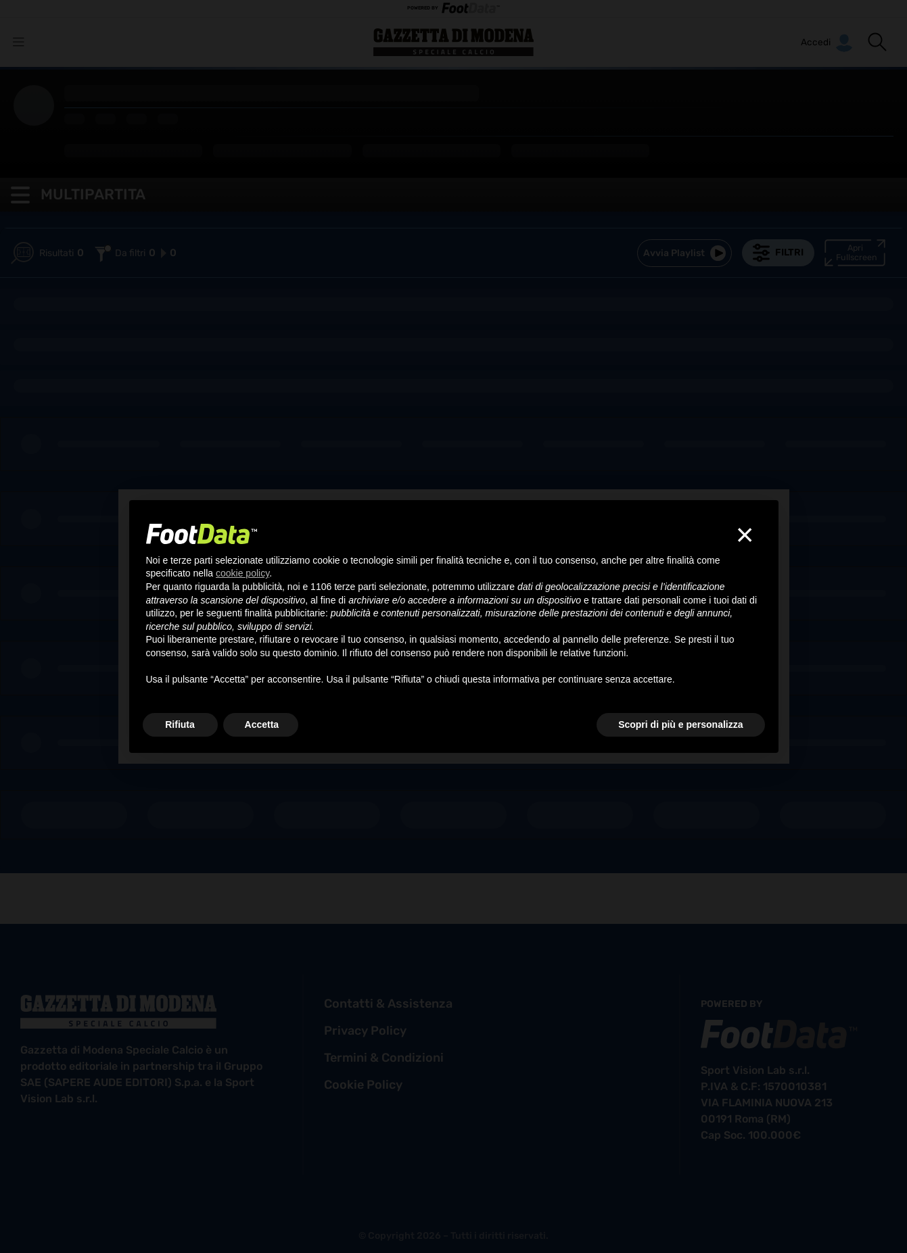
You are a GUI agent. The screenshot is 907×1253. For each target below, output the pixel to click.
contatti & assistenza (388, 1003)
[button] (877, 42)
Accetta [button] (262, 724)
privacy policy (365, 1030)
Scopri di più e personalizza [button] (680, 724)
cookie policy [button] (242, 573)
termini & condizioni (384, 1057)
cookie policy (363, 1084)
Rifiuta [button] (180, 724)
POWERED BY (454, 8)
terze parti (355, 586)
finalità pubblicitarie (285, 613)
